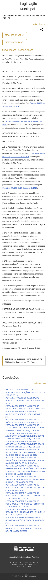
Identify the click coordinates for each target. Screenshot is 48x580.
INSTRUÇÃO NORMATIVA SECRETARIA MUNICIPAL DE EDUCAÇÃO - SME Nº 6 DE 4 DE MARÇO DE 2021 (26, 392)
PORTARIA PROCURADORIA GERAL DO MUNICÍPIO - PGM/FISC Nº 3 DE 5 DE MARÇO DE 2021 (25, 400)
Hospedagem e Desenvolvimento (24, 575)
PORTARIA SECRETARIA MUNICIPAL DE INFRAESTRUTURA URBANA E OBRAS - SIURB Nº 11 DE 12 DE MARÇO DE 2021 (25, 479)
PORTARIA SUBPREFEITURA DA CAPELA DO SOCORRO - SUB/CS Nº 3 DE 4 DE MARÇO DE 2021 (25, 520)
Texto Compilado (14, 42)
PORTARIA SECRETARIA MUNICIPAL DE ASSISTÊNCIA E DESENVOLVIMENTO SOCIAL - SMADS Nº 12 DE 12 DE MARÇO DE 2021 (25, 436)
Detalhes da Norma (14, 35)
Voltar (35, 24)
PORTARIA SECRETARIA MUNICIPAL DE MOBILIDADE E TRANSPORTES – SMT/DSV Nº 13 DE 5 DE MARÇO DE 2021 (25, 495)
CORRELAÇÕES (26, 50)
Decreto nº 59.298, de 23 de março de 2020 (19, 188)
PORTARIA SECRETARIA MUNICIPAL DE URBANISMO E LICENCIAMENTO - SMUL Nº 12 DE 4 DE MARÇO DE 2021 (25, 512)
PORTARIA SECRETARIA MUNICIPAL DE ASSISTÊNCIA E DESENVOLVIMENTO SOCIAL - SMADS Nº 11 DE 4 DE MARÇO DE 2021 (25, 428)
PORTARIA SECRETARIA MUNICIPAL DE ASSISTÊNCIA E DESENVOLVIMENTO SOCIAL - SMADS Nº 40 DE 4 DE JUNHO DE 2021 (25, 460)
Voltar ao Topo (40, 383)
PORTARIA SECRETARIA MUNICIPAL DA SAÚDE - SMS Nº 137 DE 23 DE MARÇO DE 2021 (24, 414)
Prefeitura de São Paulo (24, 547)
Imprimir (42, 24)
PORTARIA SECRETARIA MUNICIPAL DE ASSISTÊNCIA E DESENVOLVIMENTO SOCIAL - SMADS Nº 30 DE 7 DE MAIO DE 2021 (25, 452)
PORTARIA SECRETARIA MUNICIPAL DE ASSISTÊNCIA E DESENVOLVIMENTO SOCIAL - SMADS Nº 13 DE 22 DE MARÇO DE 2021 (25, 444)
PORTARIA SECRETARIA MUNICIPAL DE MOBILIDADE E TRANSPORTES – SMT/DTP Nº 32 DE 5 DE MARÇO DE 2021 (25, 504)
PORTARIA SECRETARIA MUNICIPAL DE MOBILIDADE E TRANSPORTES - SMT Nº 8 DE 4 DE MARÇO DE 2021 (25, 487)
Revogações (9, 50)
